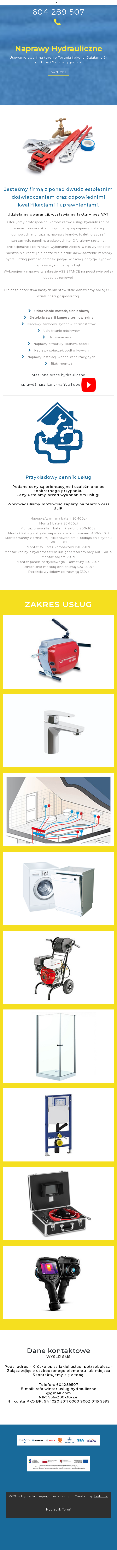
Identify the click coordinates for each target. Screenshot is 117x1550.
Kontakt (58, 71)
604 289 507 (58, 17)
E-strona (101, 1496)
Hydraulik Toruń (58, 1509)
